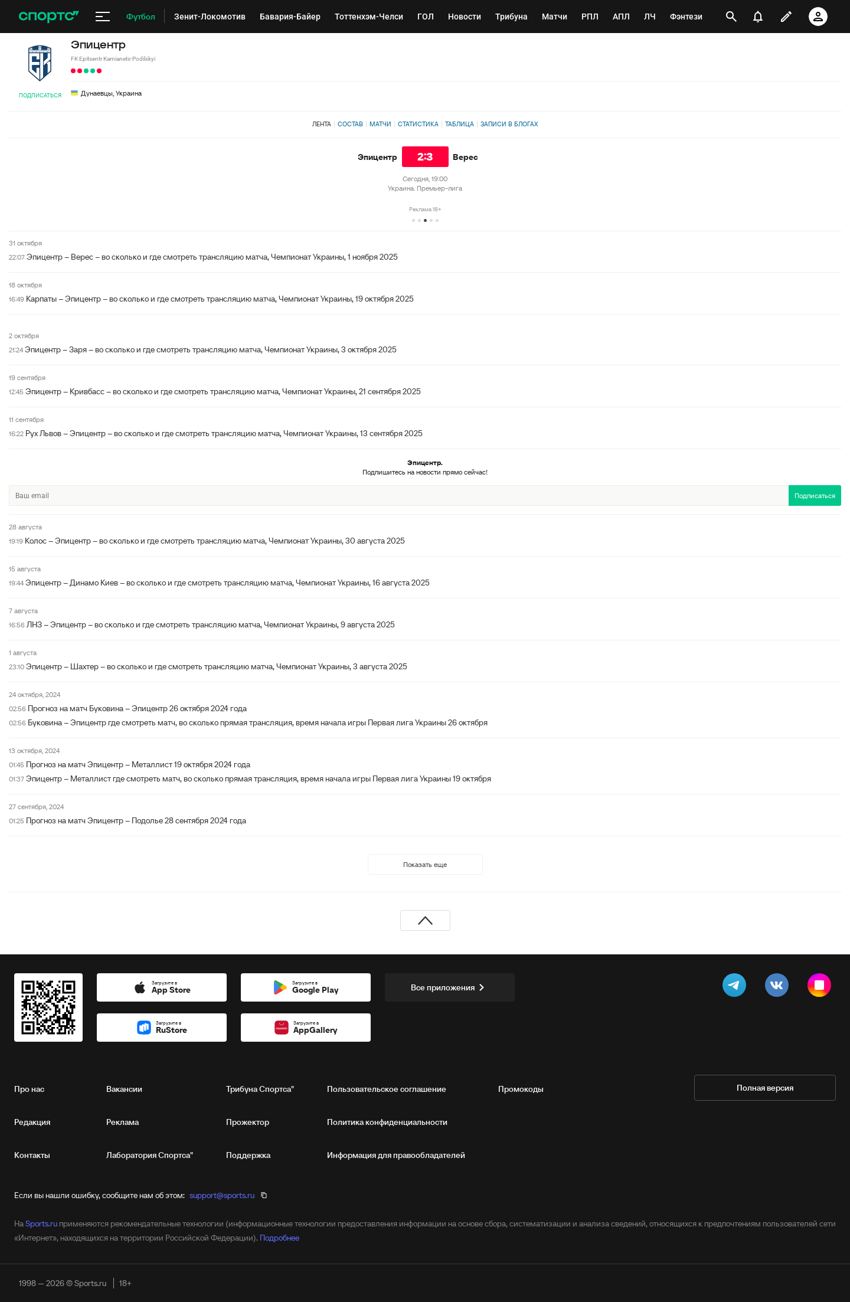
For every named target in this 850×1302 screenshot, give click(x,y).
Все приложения (450, 987)
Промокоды (521, 1089)
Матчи (380, 124)
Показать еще (425, 864)
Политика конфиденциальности (387, 1122)
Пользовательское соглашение (386, 1089)
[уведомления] (758, 16)
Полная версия (765, 1087)
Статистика (418, 124)
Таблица (459, 124)
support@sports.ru (221, 1195)
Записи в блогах (509, 124)
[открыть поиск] (731, 16)
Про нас (29, 1089)
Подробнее (279, 1237)
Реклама (122, 1122)
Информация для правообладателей (396, 1155)
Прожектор (247, 1122)
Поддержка (248, 1155)
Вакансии (124, 1089)
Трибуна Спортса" (260, 1089)
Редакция (32, 1122)
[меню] (103, 16)
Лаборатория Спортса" (149, 1155)
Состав (350, 124)
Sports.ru (41, 1223)
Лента (321, 124)
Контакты (32, 1155)
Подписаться (40, 95)
